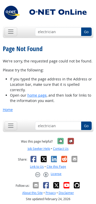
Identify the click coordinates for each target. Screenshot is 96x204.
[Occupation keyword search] (58, 31)
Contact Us (61, 148)
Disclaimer (66, 193)
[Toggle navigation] (11, 31)
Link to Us (37, 166)
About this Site (32, 193)
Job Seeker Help (39, 148)
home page (37, 95)
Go (86, 31)
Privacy (51, 193)
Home (8, 109)
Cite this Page (56, 166)
